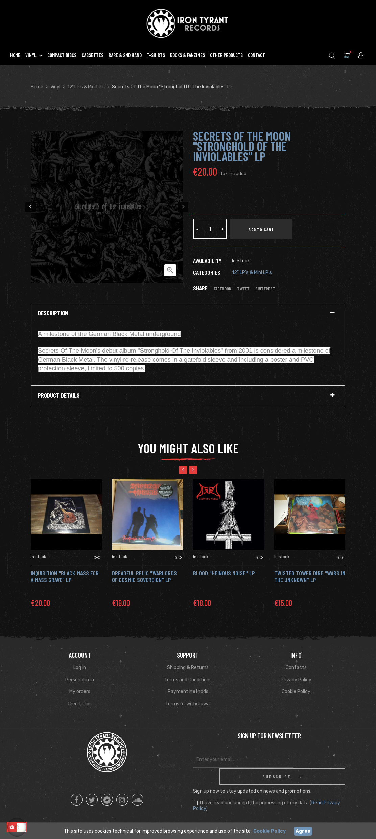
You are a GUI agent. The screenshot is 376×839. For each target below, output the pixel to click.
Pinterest (265, 288)
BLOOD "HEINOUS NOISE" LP (224, 573)
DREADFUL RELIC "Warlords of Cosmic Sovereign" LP (144, 576)
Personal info (79, 680)
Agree (303, 831)
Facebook (222, 288)
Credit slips (80, 704)
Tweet (243, 288)
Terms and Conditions (188, 680)
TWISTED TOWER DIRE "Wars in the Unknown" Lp (309, 576)
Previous (29, 207)
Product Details (59, 395)
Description (53, 313)
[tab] (188, 313)
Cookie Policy (296, 691)
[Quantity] (210, 229)
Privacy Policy (296, 680)
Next (185, 207)
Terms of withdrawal (188, 704)
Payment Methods (188, 691)
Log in (79, 668)
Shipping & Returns (188, 668)
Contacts (296, 668)
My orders (79, 691)
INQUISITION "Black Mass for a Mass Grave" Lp (65, 576)
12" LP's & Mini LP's (252, 273)
